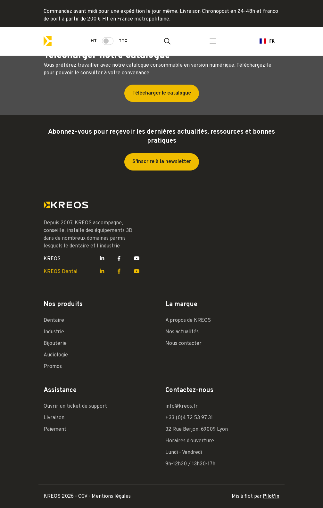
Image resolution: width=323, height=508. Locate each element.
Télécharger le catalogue (161, 93)
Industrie (54, 332)
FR (267, 41)
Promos (53, 366)
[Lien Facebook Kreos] (119, 259)
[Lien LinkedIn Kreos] (102, 259)
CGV (83, 496)
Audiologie (56, 355)
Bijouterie (55, 343)
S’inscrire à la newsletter (161, 162)
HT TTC (109, 41)
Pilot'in (271, 496)
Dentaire (54, 320)
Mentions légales (111, 496)
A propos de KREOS (188, 320)
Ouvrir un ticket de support (75, 406)
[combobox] (267, 41)
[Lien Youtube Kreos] (137, 259)
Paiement (55, 429)
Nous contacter (183, 343)
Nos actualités (182, 332)
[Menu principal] (213, 41)
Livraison (54, 418)
